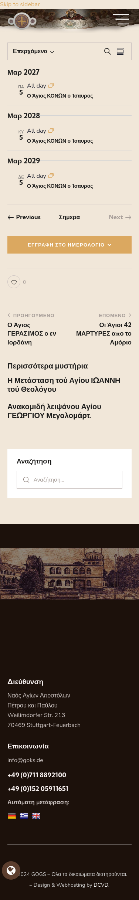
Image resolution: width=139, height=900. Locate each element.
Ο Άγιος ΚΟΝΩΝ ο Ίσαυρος (60, 95)
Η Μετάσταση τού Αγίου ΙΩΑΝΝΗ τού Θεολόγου (64, 385)
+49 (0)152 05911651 (37, 788)
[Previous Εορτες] (24, 217)
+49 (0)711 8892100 (36, 775)
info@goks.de (25, 760)
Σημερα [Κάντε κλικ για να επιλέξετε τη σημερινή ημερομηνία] (69, 217)
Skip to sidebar (20, 4)
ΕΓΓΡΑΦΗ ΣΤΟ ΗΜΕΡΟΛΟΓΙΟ (66, 245)
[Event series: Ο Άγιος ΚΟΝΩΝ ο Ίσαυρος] (51, 86)
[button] (16, 281)
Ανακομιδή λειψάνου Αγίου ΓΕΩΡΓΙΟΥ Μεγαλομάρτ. (54, 411)
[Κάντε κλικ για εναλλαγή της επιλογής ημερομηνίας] (30, 51)
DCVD (101, 885)
